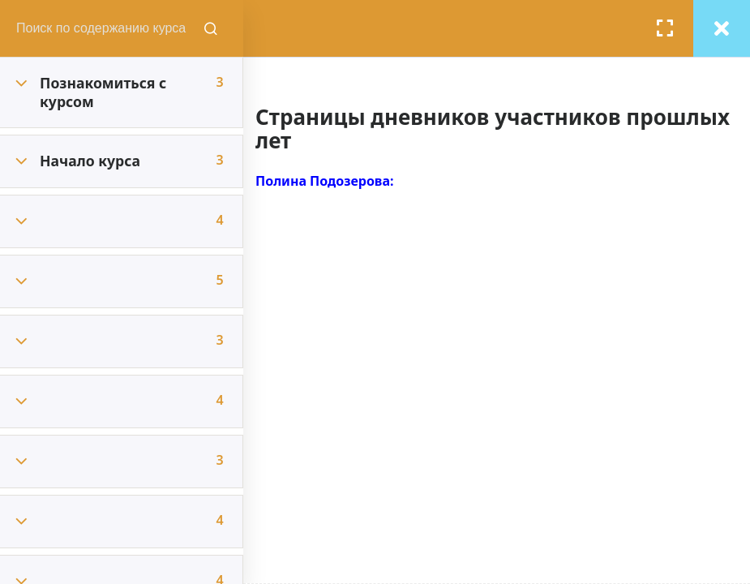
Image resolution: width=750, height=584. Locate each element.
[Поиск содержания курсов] (211, 28)
